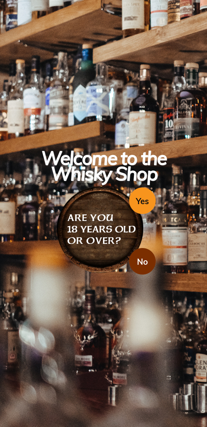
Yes (142, 201)
